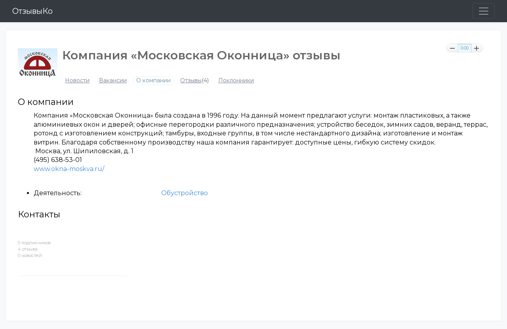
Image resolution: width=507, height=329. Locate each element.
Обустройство (184, 193)
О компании (153, 80)
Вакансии (113, 80)
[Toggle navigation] (484, 11)
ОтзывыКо (32, 11)
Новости (77, 80)
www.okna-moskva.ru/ (69, 169)
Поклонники (236, 80)
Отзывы (191, 80)
